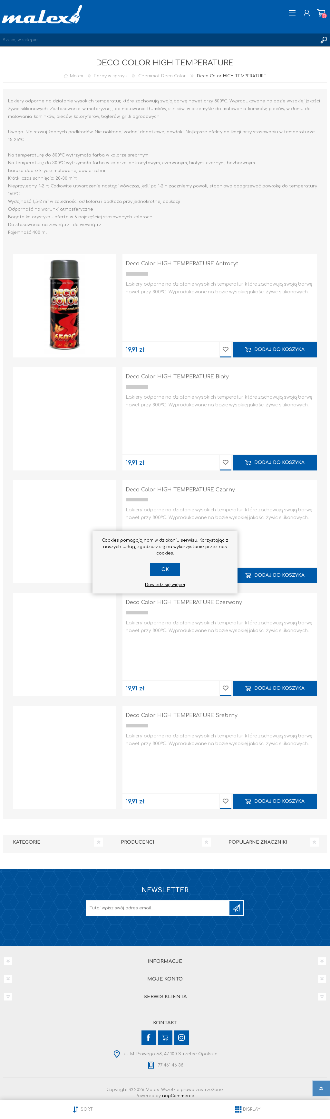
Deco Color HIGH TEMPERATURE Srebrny (182, 715)
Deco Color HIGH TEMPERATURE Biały (177, 377)
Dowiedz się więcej (165, 585)
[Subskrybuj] (158, 908)
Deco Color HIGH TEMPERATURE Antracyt (182, 264)
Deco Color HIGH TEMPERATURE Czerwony (184, 602)
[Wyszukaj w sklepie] (158, 39)
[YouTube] (165, 1037)
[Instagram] (181, 1037)
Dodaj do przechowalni (225, 349)
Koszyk (321, 13)
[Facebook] (148, 1037)
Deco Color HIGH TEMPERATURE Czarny (180, 490)
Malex (76, 76)
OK (165, 569)
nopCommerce (178, 1096)
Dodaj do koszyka (279, 349)
